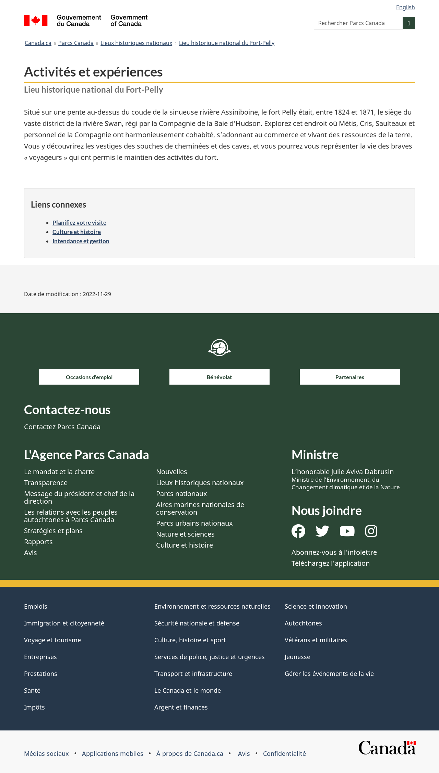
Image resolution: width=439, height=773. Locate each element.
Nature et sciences (185, 534)
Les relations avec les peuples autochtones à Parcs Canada (71, 515)
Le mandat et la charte (59, 471)
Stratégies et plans (53, 530)
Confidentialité (284, 753)
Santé (32, 690)
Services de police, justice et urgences (209, 657)
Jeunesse (297, 657)
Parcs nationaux (181, 493)
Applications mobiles (112, 753)
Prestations (40, 673)
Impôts (34, 707)
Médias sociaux (46, 753)
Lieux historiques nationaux (136, 43)
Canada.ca (38, 43)
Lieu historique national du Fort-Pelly (226, 43)
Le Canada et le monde (187, 690)
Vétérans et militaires (316, 640)
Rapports (38, 541)
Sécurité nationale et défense (196, 623)
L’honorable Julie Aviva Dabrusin (346, 479)
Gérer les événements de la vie (329, 673)
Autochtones (303, 623)
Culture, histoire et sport (190, 640)
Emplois (35, 606)
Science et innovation (316, 606)
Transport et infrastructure (193, 673)
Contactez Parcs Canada (62, 426)
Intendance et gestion (80, 241)
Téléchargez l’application (331, 563)
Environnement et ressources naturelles (212, 606)
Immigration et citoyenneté (64, 623)
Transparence (46, 482)
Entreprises (40, 657)
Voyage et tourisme (52, 640)
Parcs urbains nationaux (194, 523)
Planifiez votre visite (79, 222)
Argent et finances (181, 707)
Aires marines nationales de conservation (200, 508)
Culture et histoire (76, 231)
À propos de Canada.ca (189, 753)
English (405, 7)
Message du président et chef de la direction (79, 497)
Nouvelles (171, 471)
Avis (30, 552)
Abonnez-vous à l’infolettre (334, 552)
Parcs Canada (76, 43)
